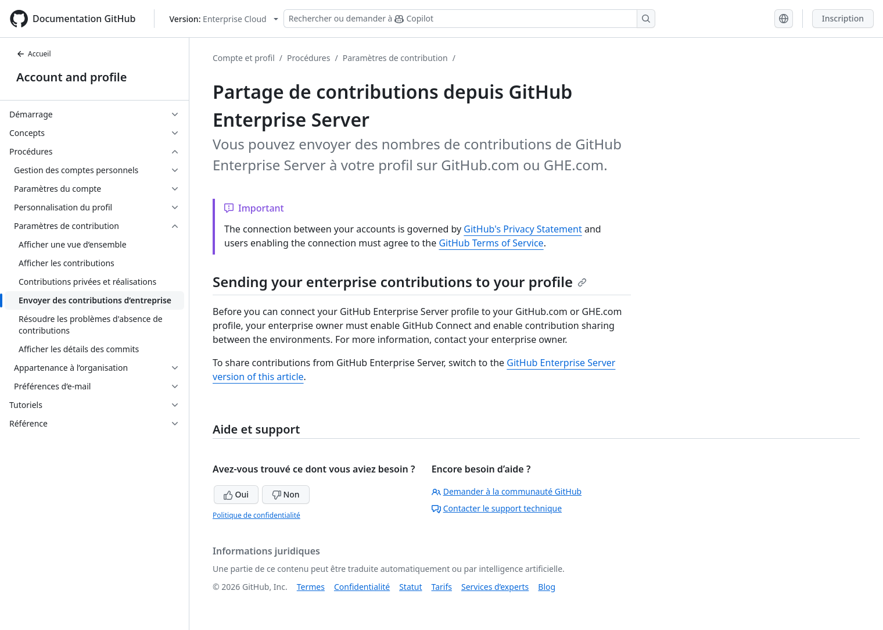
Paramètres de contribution (395, 57)
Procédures (308, 57)
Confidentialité (362, 586)
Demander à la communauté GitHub (507, 491)
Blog (546, 586)
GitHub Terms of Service (491, 243)
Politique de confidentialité (256, 515)
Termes (311, 586)
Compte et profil (244, 57)
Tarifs (442, 586)
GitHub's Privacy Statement (523, 229)
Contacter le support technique (497, 508)
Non (286, 494)
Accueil (33, 54)
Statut (410, 586)
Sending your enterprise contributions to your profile (400, 281)
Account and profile (71, 77)
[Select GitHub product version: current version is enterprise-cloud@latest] (223, 19)
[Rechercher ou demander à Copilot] (469, 18)
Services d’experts (495, 586)
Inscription (843, 18)
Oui (236, 494)
